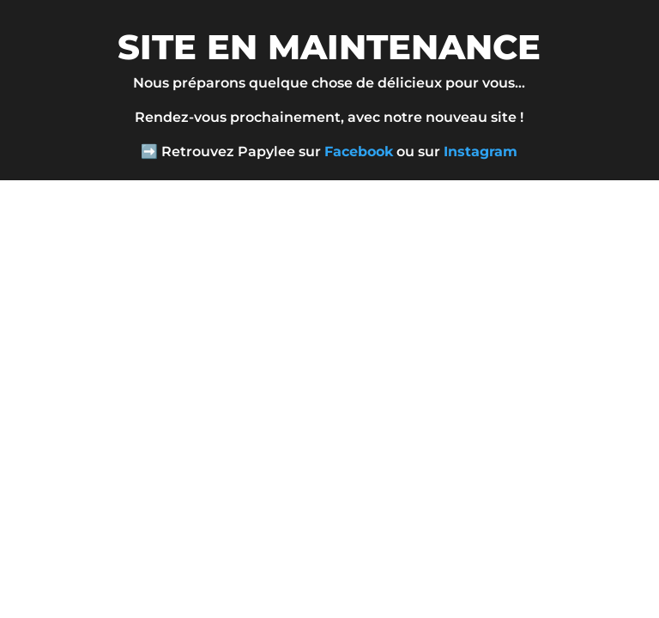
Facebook (358, 151)
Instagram (480, 151)
